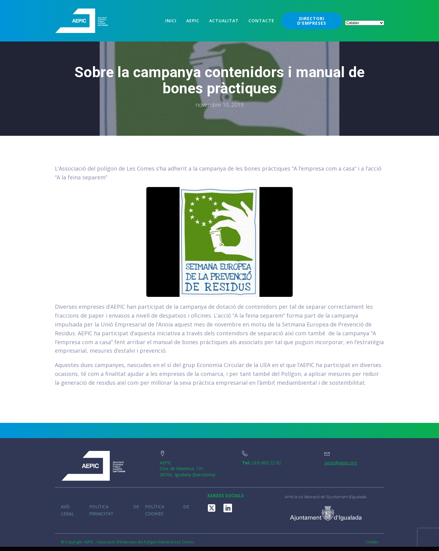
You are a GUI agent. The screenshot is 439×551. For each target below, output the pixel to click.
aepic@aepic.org (340, 463)
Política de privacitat (114, 510)
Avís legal (67, 510)
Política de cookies (167, 510)
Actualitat (224, 20)
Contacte (261, 20)
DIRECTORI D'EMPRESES (311, 21)
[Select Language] (364, 22)
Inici (171, 20)
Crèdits (372, 542)
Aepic (192, 20)
